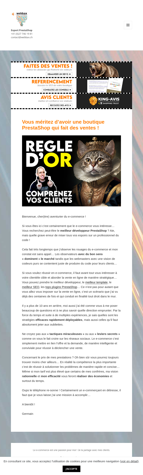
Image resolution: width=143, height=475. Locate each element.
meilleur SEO (30, 287)
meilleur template (96, 282)
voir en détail (129, 461)
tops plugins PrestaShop (61, 287)
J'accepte (71, 469)
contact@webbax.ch (22, 37)
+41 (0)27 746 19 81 (22, 33)
